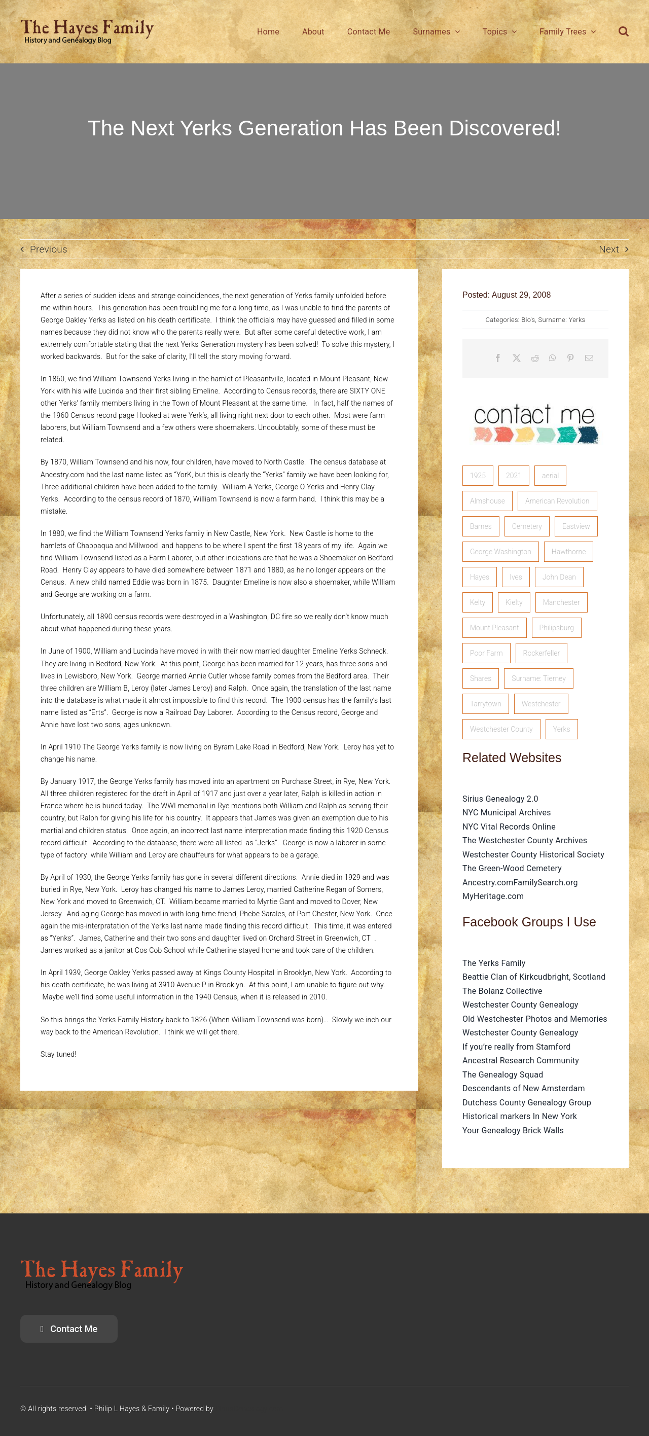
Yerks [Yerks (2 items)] (561, 729)
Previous (48, 249)
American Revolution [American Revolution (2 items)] (557, 501)
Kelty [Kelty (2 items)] (477, 602)
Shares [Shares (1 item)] (480, 678)
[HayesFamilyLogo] (87, 23)
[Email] (589, 358)
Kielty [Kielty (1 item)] (514, 602)
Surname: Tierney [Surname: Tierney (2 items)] (539, 678)
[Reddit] (535, 358)
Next (609, 249)
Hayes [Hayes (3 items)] (479, 577)
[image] (535, 393)
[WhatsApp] (552, 358)
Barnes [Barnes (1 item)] (481, 526)
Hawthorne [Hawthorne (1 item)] (569, 552)
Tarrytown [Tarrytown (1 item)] (485, 704)
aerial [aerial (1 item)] (550, 476)
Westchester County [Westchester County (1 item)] (501, 729)
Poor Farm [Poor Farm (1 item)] (486, 653)
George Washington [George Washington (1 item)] (500, 552)
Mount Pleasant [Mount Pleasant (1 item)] (494, 628)
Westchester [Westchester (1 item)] (541, 704)
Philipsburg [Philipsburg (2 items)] (556, 628)
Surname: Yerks (562, 320)
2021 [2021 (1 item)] (514, 476)
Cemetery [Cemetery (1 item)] (527, 526)
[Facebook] (498, 358)
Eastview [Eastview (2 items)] (576, 526)
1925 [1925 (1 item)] (478, 476)
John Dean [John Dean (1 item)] (559, 577)
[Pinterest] (570, 358)
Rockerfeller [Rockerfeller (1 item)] (541, 653)
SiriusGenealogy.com (249, 1409)
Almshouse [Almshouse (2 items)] (487, 501)
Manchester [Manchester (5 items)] (561, 602)
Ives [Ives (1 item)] (516, 577)
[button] (624, 31)
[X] (517, 358)
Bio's (528, 320)
